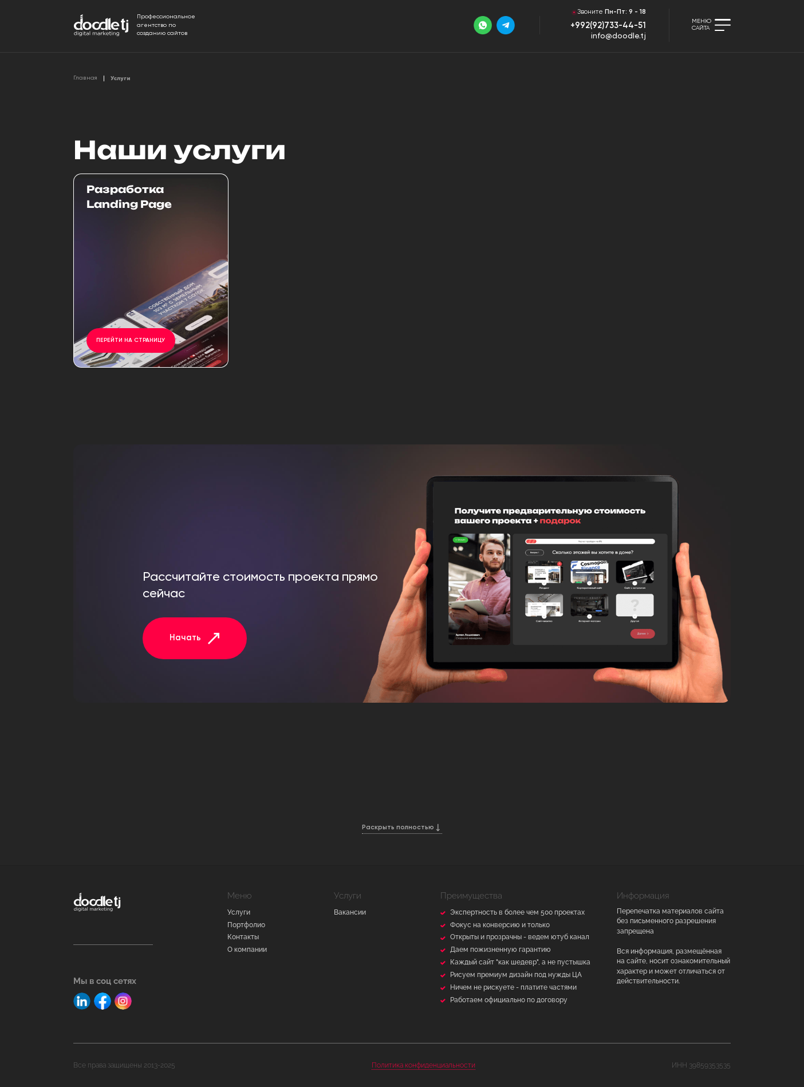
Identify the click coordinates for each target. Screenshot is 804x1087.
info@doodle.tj (618, 36)
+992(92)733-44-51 (608, 26)
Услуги (238, 912)
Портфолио (246, 925)
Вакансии (350, 912)
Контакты (243, 937)
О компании (247, 950)
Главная (85, 78)
